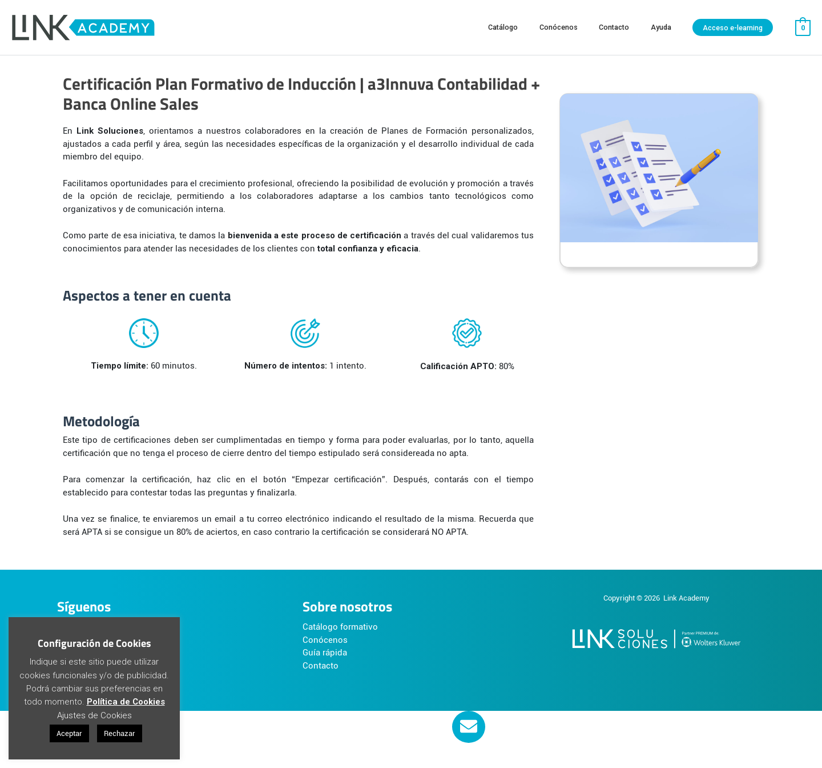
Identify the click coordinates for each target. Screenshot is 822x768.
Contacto (321, 666)
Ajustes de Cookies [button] (94, 715)
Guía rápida (325, 652)
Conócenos (325, 640)
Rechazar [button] (119, 733)
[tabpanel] (411, 318)
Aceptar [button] (69, 733)
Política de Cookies (126, 702)
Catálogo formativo (340, 627)
